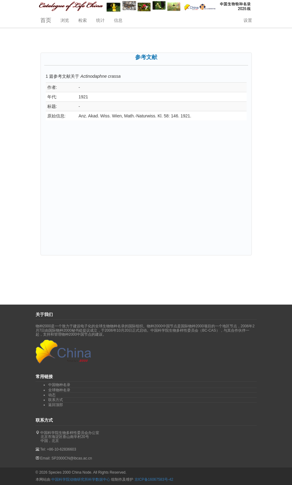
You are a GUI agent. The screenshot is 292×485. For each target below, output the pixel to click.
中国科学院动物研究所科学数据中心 (80, 479)
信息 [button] (118, 20)
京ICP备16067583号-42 (153, 479)
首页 (45, 20)
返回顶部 (55, 405)
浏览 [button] (64, 20)
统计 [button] (100, 20)
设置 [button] (247, 20)
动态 (52, 395)
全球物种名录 (59, 390)
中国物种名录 (59, 385)
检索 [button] (82, 20)
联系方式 (55, 400)
